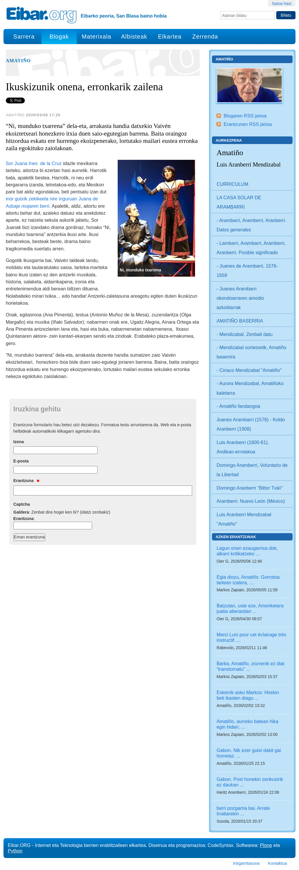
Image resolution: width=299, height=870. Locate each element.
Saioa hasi (281, 3)
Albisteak (134, 36)
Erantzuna (26, 480)
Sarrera (23, 36)
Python (15, 850)
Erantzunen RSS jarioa (248, 124)
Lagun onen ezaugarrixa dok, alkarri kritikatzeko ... (247, 550)
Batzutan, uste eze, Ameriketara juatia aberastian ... (250, 608)
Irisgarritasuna (246, 863)
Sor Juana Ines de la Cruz (34, 163)
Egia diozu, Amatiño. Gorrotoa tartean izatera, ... (248, 579)
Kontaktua (277, 863)
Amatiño (18, 60)
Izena (18, 441)
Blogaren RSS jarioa (245, 115)
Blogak (59, 36)
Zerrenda (205, 36)
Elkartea (170, 36)
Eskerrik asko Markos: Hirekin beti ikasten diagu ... (248, 695)
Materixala (96, 36)
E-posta (21, 461)
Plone (266, 845)
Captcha (21, 504)
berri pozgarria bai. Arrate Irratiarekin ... (243, 810)
